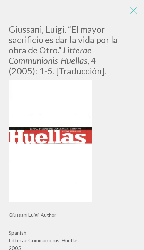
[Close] (134, 10)
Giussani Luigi (24, 215)
